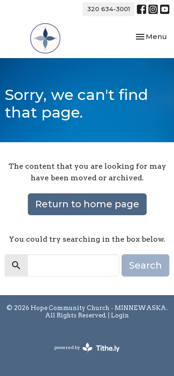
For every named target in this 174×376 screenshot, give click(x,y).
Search (145, 265)
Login (120, 315)
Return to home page (87, 204)
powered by (87, 348)
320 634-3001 (108, 9)
